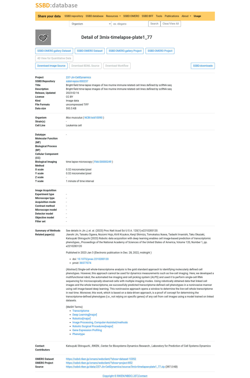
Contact (142, 376)
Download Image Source (51, 65)
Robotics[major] (81, 318)
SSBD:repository (74, 16)
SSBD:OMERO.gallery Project (125, 50)
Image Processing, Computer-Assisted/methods (100, 322)
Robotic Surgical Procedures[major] (92, 326)
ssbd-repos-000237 (77, 81)
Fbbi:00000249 (103, 161)
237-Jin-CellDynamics (78, 77)
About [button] (185, 16)
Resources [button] (112, 16)
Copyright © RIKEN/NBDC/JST (120, 376)
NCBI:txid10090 (93, 117)
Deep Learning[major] (84, 314)
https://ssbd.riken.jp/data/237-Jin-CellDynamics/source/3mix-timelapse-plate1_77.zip (115, 366)
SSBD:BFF (147, 16)
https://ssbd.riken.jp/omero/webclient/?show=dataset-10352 (101, 359)
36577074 (85, 263)
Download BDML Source (85, 65)
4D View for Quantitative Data (54, 58)
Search (154, 23)
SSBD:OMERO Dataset (89, 50)
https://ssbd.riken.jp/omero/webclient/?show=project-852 (99, 362)
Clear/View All (171, 23)
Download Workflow (117, 65)
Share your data (49, 16)
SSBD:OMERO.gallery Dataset (54, 50)
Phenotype (78, 334)
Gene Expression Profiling (87, 330)
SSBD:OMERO (131, 16)
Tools (159, 16)
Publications (172, 16)
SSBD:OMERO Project (160, 50)
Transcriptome (80, 310)
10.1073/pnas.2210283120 (93, 259)
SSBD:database (94, 16)
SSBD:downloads (203, 65)
